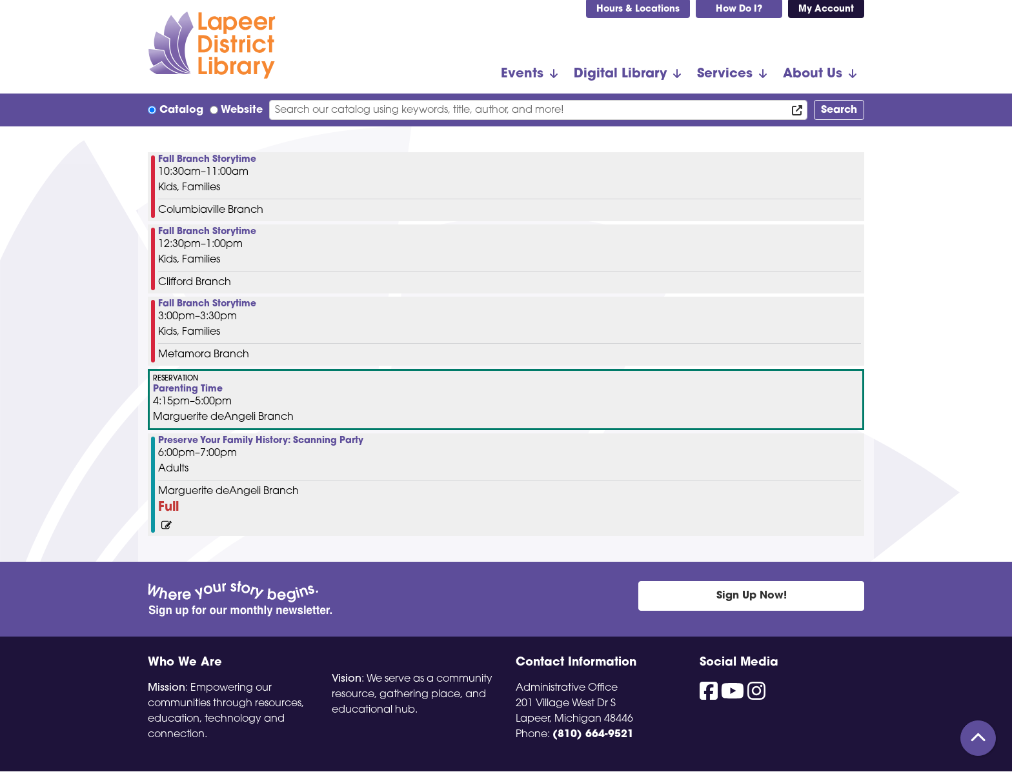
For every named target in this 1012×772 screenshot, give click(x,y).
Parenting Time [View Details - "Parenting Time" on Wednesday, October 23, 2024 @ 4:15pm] (188, 389)
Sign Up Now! (751, 596)
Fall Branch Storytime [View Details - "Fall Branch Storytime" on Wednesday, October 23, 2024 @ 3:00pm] (207, 304)
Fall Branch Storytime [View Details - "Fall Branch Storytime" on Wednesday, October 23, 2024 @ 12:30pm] (207, 232)
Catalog (181, 110)
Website (242, 110)
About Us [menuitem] (812, 74)
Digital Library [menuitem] (620, 74)
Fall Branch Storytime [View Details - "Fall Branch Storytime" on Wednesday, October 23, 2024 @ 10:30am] (207, 159)
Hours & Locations (638, 9)
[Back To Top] (978, 738)
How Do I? (739, 9)
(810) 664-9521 (593, 734)
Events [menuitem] (522, 74)
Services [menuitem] (725, 74)
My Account (826, 9)
